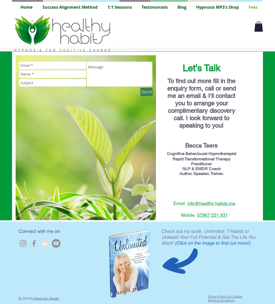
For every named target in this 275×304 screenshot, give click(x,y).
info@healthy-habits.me (211, 203)
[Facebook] (34, 243)
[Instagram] (23, 243)
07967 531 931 (212, 215)
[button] (258, 26)
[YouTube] (56, 243)
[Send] (146, 92)
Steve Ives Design (46, 298)
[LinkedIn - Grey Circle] (45, 243)
